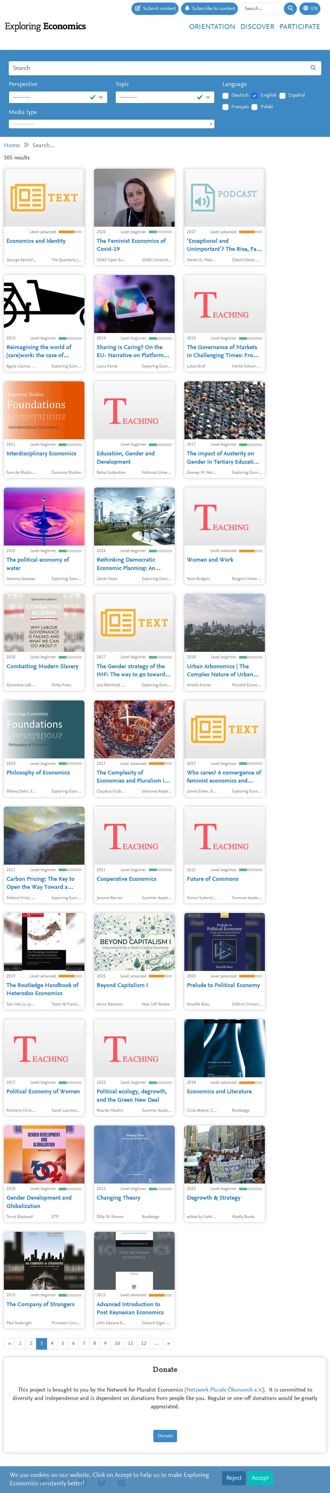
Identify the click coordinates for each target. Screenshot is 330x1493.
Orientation (212, 27)
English (269, 95)
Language (234, 84)
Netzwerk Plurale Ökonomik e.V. (224, 1390)
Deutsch (240, 95)
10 (117, 1343)
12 (143, 1343)
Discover (257, 27)
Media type (23, 112)
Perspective (23, 84)
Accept (260, 1478)
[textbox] (111, 124)
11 (130, 1343)
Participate (299, 27)
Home (12, 146)
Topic (122, 84)
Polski (267, 106)
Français (240, 106)
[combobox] (112, 123)
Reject (234, 1478)
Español (296, 95)
